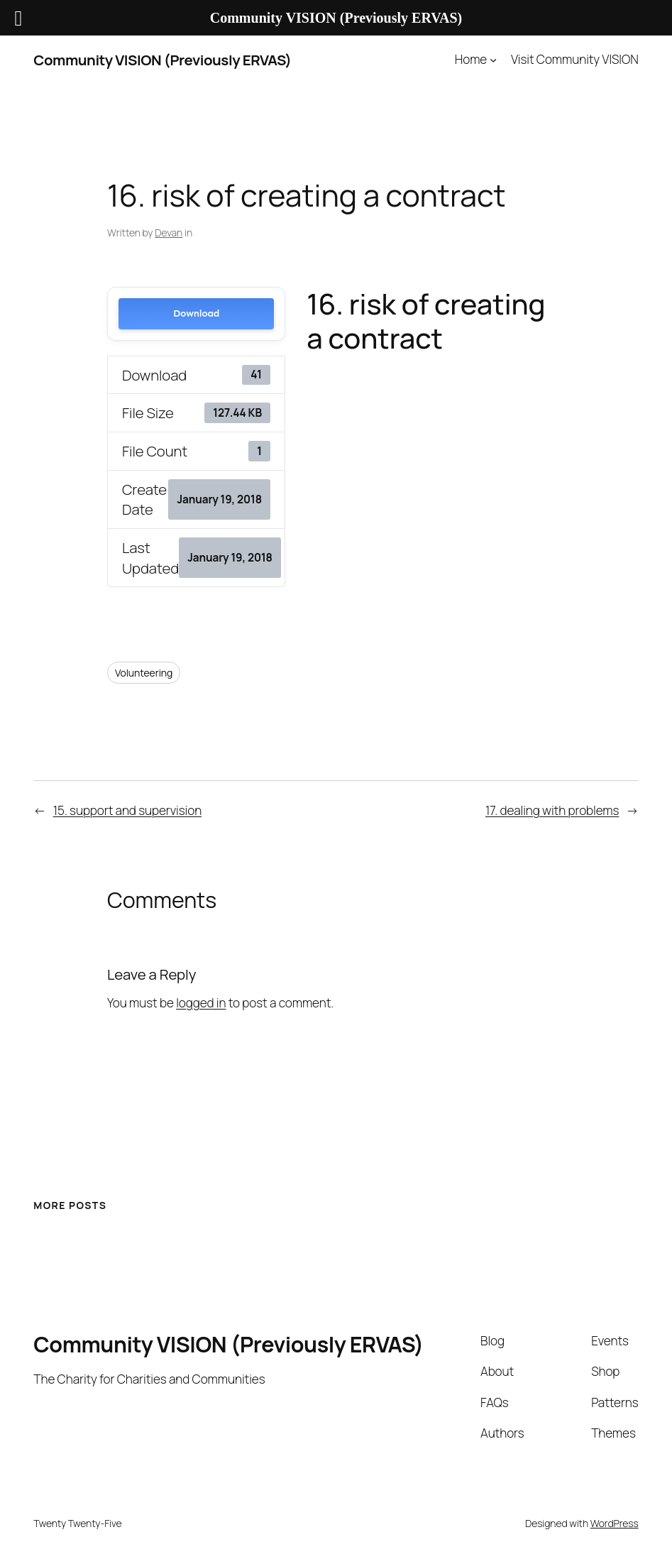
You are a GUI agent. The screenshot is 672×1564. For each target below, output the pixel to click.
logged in (201, 1003)
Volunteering (143, 672)
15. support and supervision (127, 810)
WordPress (614, 1523)
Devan (168, 232)
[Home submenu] (493, 59)
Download (196, 313)
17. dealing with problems (552, 810)
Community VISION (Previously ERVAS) (162, 60)
